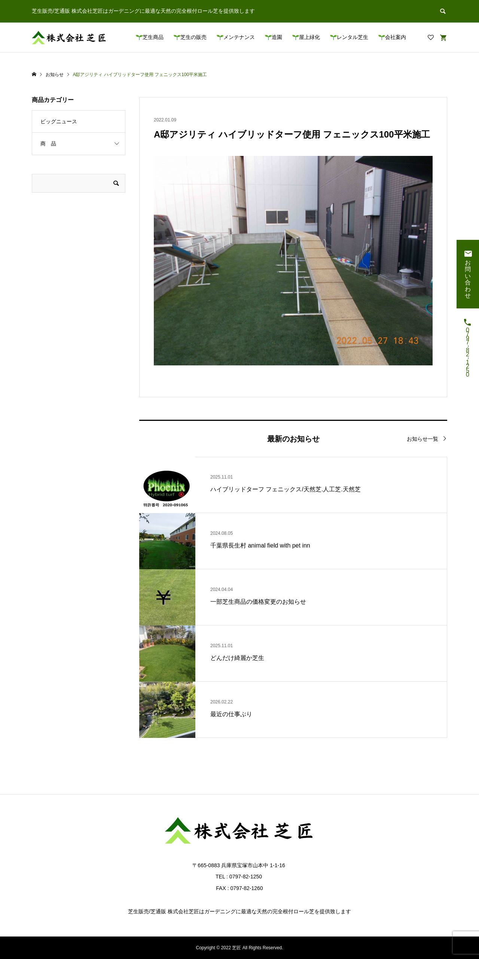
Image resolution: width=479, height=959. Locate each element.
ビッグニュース (58, 121)
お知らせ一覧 (422, 439)
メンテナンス (239, 37)
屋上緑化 (309, 37)
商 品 (48, 144)
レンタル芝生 (352, 37)
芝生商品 (153, 37)
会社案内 (395, 37)
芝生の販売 (193, 37)
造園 (277, 37)
